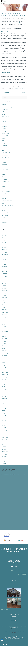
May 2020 (4, 343)
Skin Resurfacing (5, 212)
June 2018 (4, 382)
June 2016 (4, 410)
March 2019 (4, 367)
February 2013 (4, 447)
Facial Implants (5, 142)
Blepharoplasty (5, 109)
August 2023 (4, 276)
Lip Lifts (3, 177)
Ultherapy (4, 219)
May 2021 (3, 322)
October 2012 (4, 454)
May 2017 (3, 405)
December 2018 (5, 372)
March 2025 (4, 244)
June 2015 (4, 423)
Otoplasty (4, 193)
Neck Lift (3, 186)
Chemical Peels (5, 123)
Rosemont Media (15, 627)
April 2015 (3, 425)
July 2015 (3, 422)
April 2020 (4, 345)
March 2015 (4, 427)
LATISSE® (3, 172)
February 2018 (4, 389)
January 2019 (4, 370)
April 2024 (4, 263)
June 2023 (4, 280)
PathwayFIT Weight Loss (6, 196)
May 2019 (3, 364)
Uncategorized (4, 220)
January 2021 (4, 329)
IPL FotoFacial (4, 164)
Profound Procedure (5, 201)
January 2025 (4, 247)
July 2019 (3, 360)
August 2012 (4, 458)
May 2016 (3, 412)
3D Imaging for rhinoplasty (14, 636)
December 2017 (5, 393)
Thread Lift (4, 217)
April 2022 (4, 304)
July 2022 (3, 298)
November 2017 (5, 394)
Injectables (4, 162)
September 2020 (5, 336)
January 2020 (4, 350)
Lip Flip (3, 176)
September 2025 (5, 233)
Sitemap (22, 631)
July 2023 (3, 278)
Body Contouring (5, 111)
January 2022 (4, 309)
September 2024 (5, 254)
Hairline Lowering (5, 155)
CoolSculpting (4, 126)
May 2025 (4, 240)
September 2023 (5, 275)
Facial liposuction (5, 143)
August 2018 (4, 379)
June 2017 (4, 403)
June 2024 (4, 259)
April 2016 (3, 413)
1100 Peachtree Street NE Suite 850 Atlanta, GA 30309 (14, 616)
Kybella (3, 167)
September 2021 (5, 316)
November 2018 (5, 374)
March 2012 (4, 463)
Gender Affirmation (5, 154)
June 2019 (4, 362)
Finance (3, 150)
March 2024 (4, 264)
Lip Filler (3, 174)
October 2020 (4, 334)
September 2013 (5, 441)
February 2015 (4, 429)
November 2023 (5, 271)
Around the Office (5, 106)
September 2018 (5, 377)
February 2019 (4, 369)
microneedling (18, 22)
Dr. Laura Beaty (4, 131)
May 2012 (3, 461)
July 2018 (3, 381)
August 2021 (4, 317)
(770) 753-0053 (22, 88)
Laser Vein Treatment (6, 171)
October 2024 (4, 252)
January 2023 (4, 288)
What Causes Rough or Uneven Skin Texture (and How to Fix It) (14, 638)
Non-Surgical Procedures (6, 191)
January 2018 (4, 391)
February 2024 (4, 266)
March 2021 (4, 326)
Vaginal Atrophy (5, 222)
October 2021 (4, 314)
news (3, 188)
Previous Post (5, 92)
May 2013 (3, 442)
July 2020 (3, 340)
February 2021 (4, 328)
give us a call (15, 88)
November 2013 (5, 437)
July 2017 (3, 401)
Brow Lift (3, 114)
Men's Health (4, 183)
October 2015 (4, 418)
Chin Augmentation (5, 124)
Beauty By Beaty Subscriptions (7, 107)
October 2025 (4, 232)
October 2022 (4, 293)
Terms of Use (19, 631)
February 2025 (4, 245)
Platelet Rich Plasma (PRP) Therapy (8, 200)
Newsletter (4, 189)
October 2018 (4, 376)
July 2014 (3, 432)
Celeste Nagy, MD (5, 118)
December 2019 (5, 352)
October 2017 (4, 396)
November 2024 (5, 251)
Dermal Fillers (4, 130)
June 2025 (4, 239)
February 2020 (4, 348)
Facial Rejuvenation (5, 145)
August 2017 (4, 400)
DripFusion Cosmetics (6, 133)
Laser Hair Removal (5, 169)
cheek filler (4, 121)
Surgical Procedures (5, 213)
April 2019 (3, 365)
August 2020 (4, 338)
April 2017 (3, 406)
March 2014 (4, 435)
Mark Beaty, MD (4, 179)
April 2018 (3, 386)
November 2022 (5, 292)
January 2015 (4, 430)
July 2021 (3, 319)
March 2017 (4, 408)
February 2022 (4, 307)
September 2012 (5, 456)
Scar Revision (4, 208)
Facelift (3, 138)
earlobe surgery (5, 135)
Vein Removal (4, 224)
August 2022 (4, 297)
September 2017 (5, 398)
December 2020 (5, 331)
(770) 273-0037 (14, 585)
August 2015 (4, 420)
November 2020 (5, 333)
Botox (3, 112)
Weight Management (6, 225)
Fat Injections (4, 148)
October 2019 (4, 355)
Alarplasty (4, 104)
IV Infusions (4, 166)
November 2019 (5, 353)
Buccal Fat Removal (5, 116)
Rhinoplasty (4, 207)
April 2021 (3, 324)
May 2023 (4, 281)
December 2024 (5, 249)
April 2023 (4, 283)
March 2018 (4, 388)
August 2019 (4, 358)
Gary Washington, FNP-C (6, 152)
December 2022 (5, 290)
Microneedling (22, 15)
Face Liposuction (5, 136)
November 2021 (5, 312)
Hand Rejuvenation (5, 157)
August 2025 (4, 235)
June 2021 (4, 321)
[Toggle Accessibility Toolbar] (2, 639)
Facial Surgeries (5, 147)
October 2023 (4, 273)
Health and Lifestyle (5, 159)
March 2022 (4, 305)
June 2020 (4, 341)
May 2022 (4, 302)
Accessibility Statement (8, 631)
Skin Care (3, 210)
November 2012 (5, 453)
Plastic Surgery (4, 198)
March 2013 (4, 446)
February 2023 (4, 286)
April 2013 (3, 444)
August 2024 (4, 256)
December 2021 (5, 311)
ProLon (3, 203)
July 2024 (3, 257)
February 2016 (4, 417)
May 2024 (4, 261)
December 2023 (5, 269)
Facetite (3, 140)
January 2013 (4, 449)
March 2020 (4, 346)
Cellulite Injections (5, 119)
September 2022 (5, 295)
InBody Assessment (5, 160)
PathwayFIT (4, 195)
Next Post (23, 92)
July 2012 (3, 459)
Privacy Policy (14, 631)
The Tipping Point (14, 639)
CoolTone (4, 128)
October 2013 (4, 439)
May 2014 (3, 434)
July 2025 (3, 237)
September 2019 (5, 357)
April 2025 (4, 242)
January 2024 (4, 268)
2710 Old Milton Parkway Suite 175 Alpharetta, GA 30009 (14, 581)
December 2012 (5, 451)
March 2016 (4, 415)
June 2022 (4, 300)
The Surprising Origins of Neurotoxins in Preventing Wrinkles (14, 637)
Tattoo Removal (5, 215)
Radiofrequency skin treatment (8, 205)
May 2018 (3, 384)
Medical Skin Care (5, 181)
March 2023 (4, 285)
